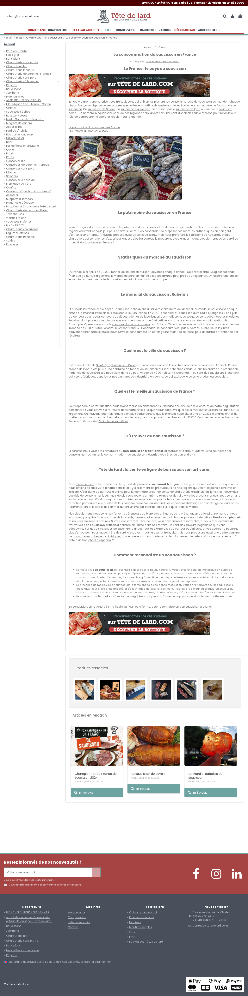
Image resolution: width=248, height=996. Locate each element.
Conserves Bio (15, 161)
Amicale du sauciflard (113, 421)
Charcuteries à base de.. (22, 81)
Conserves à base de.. (21, 180)
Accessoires (14, 127)
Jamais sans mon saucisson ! (162, 61)
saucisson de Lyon (188, 109)
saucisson (176, 68)
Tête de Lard (84, 484)
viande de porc (124, 276)
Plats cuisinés (15, 96)
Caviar (10, 150)
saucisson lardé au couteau (131, 324)
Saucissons (13, 89)
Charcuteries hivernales (22, 229)
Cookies (73, 927)
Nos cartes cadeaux (19, 134)
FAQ (132, 937)
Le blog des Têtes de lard (146, 942)
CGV (132, 932)
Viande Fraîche (16, 218)
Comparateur (77, 917)
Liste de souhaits (79, 922)
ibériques (114, 536)
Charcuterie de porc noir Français (29, 74)
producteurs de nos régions (173, 488)
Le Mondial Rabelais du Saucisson (205, 776)
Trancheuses (15, 214)
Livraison (135, 922)
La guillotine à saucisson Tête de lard (31, 206)
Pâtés (10, 157)
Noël (9, 142)
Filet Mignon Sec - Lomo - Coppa (28, 104)
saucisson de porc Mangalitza (203, 320)
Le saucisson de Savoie (148, 774)
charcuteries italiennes (88, 536)
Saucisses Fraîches (19, 222)
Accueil (9, 44)
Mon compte (76, 912)
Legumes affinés (17, 233)
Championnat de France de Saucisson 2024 (96, 776)
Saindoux (12, 176)
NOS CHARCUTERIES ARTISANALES (27, 912)
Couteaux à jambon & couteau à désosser (28, 193)
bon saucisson (103, 570)
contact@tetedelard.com (210, 925)
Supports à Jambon (19, 199)
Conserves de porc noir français (27, 165)
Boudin (10, 153)
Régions (11, 85)
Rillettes (11, 172)
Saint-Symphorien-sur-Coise (116, 365)
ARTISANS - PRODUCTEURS (23, 100)
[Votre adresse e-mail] (48, 872)
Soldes (10, 240)
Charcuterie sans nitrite (22, 62)
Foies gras (13, 55)
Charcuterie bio (16, 66)
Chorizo (11, 108)
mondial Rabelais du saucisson (104, 313)
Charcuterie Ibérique (20, 70)
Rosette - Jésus (16, 115)
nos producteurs (219, 235)
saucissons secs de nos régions (119, 113)
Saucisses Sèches (18, 112)
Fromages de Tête (18, 184)
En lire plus (84, 792)
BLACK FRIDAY (15, 225)
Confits (11, 187)
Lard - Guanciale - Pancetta (25, 119)
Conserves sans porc (20, 168)
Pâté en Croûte (16, 51)
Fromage (12, 244)
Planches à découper (20, 203)
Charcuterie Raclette (20, 237)
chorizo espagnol (99, 540)
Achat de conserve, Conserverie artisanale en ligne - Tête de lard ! (29, 919)
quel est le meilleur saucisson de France (205, 410)
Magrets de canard (19, 123)
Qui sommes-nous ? (143, 912)
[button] (87, 30)
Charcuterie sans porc (21, 78)
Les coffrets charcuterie (22, 146)
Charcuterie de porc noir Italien (27, 210)
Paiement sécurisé (141, 917)
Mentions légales (140, 927)
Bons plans (13, 59)
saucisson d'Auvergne (135, 109)
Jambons (12, 93)
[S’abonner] (96, 872)
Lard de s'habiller (17, 131)
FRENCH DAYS (15, 138)
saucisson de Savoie (101, 109)
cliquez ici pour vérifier (96, 962)
